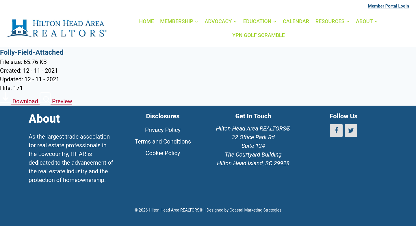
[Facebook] (336, 130)
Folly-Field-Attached (32, 52)
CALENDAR (296, 21)
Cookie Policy (163, 153)
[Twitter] (351, 130)
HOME (146, 21)
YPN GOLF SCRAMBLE (258, 35)
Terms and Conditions (163, 141)
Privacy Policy (163, 129)
